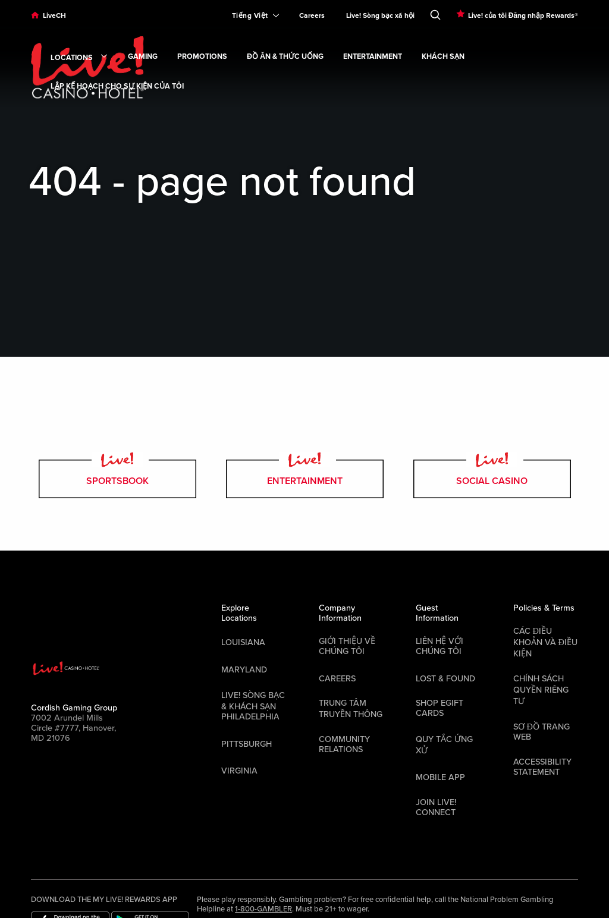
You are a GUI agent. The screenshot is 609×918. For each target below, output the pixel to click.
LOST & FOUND (445, 679)
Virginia (239, 771)
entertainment (305, 479)
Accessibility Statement (542, 767)
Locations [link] (79, 58)
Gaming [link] (143, 56)
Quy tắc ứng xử (444, 745)
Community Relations (344, 744)
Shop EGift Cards (439, 708)
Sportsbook (117, 479)
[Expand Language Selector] (251, 15)
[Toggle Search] (435, 12)
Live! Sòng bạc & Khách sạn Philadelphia (253, 706)
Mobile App (440, 777)
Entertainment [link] (372, 56)
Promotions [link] (202, 56)
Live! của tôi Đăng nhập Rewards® (523, 15)
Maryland (244, 670)
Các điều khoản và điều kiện (545, 642)
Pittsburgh (246, 744)
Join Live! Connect (436, 807)
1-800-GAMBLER (263, 909)
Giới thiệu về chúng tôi (347, 646)
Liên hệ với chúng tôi (439, 646)
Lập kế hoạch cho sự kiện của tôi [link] (117, 86)
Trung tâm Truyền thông (350, 708)
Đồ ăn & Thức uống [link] (285, 56)
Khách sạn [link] (443, 56)
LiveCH (54, 15)
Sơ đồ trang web (541, 732)
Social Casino (492, 479)
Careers (312, 15)
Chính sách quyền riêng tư (541, 690)
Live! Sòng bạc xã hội (380, 15)
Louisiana (243, 642)
